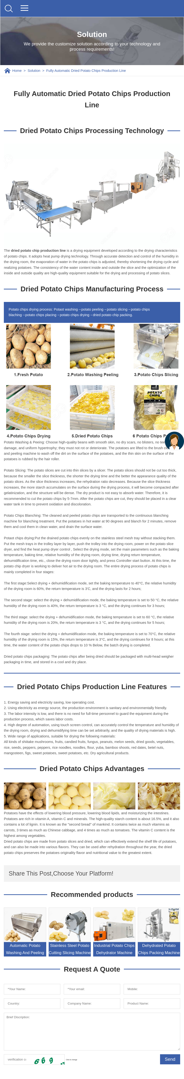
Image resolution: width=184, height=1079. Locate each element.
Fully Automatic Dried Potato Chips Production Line (86, 71)
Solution (34, 71)
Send (170, 1059)
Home (17, 71)
